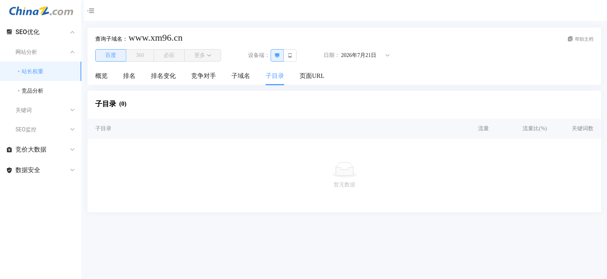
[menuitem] (101, 76)
